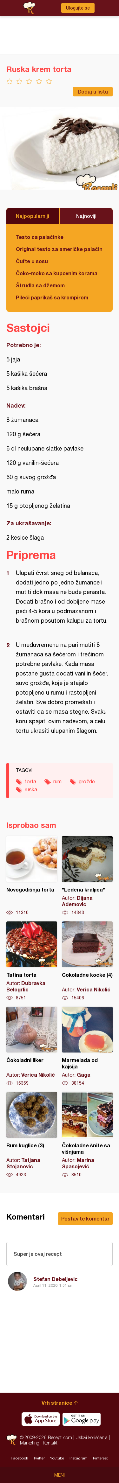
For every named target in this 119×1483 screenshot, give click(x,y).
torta (30, 781)
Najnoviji (86, 216)
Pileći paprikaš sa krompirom (52, 297)
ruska (31, 789)
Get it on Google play (82, 1419)
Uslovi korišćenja (92, 1437)
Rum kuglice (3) (31, 1135)
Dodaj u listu (93, 91)
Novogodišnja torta (31, 876)
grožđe (87, 781)
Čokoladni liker (31, 1046)
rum (57, 781)
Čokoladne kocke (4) (87, 961)
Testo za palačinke (39, 237)
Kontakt (50, 1442)
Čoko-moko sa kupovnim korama (56, 273)
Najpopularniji (32, 216)
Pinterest (100, 1458)
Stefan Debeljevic (55, 1279)
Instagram (78, 1458)
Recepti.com (11, 1440)
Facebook (19, 1458)
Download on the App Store (41, 1419)
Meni (59, 1475)
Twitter (39, 1458)
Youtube (57, 1458)
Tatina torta (31, 961)
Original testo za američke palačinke (59, 249)
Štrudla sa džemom (40, 285)
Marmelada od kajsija (87, 1046)
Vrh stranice (57, 1403)
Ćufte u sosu (32, 261)
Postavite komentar (85, 1218)
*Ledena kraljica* (87, 876)
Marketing (29, 1442)
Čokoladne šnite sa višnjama (87, 1135)
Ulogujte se (78, 7)
